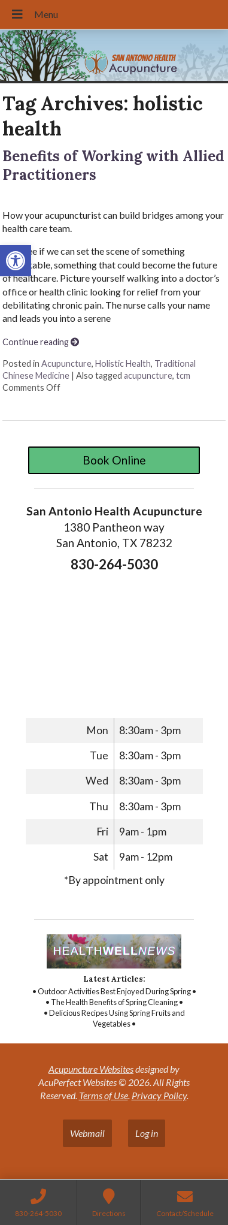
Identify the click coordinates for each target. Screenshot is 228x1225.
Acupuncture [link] (66, 363)
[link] (15, 260)
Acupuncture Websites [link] (90, 1069)
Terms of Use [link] (103, 1095)
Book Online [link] (114, 460)
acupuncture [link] (148, 375)
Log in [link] (146, 1133)
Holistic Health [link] (123, 363)
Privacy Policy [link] (159, 1095)
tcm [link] (183, 375)
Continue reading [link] (40, 342)
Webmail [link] (87, 1133)
